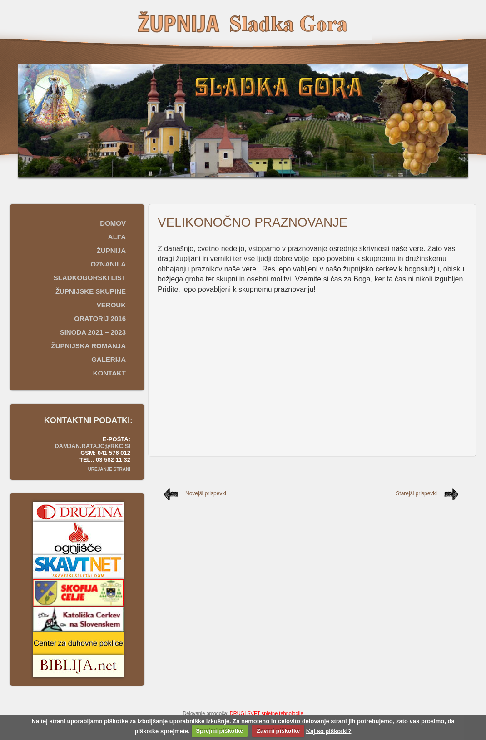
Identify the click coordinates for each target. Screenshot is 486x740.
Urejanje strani (109, 469)
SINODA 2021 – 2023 (93, 332)
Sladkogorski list (90, 277)
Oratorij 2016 (100, 318)
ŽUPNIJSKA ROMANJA (88, 346)
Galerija (108, 359)
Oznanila (108, 264)
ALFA (117, 237)
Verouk (111, 305)
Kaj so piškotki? (329, 730)
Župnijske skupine (90, 291)
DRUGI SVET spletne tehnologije (266, 713)
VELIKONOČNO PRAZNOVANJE (252, 222)
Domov (113, 223)
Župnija (111, 250)
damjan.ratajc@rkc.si (92, 446)
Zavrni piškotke (278, 730)
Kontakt (109, 373)
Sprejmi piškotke (219, 730)
